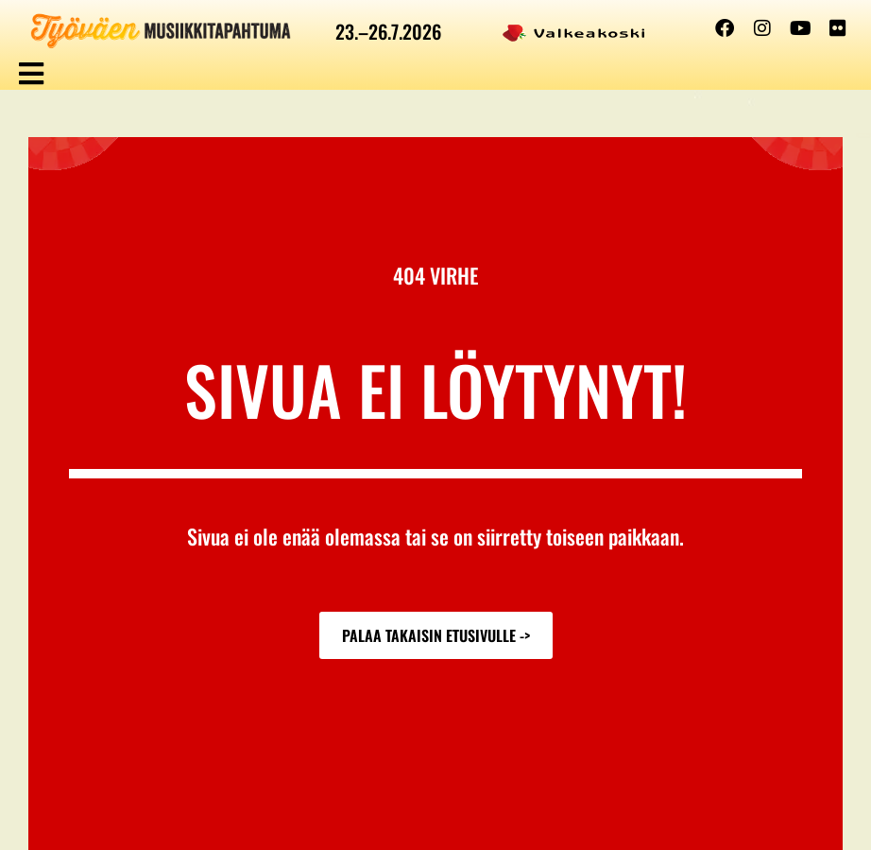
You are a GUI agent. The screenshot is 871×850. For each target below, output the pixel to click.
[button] (30, 73)
